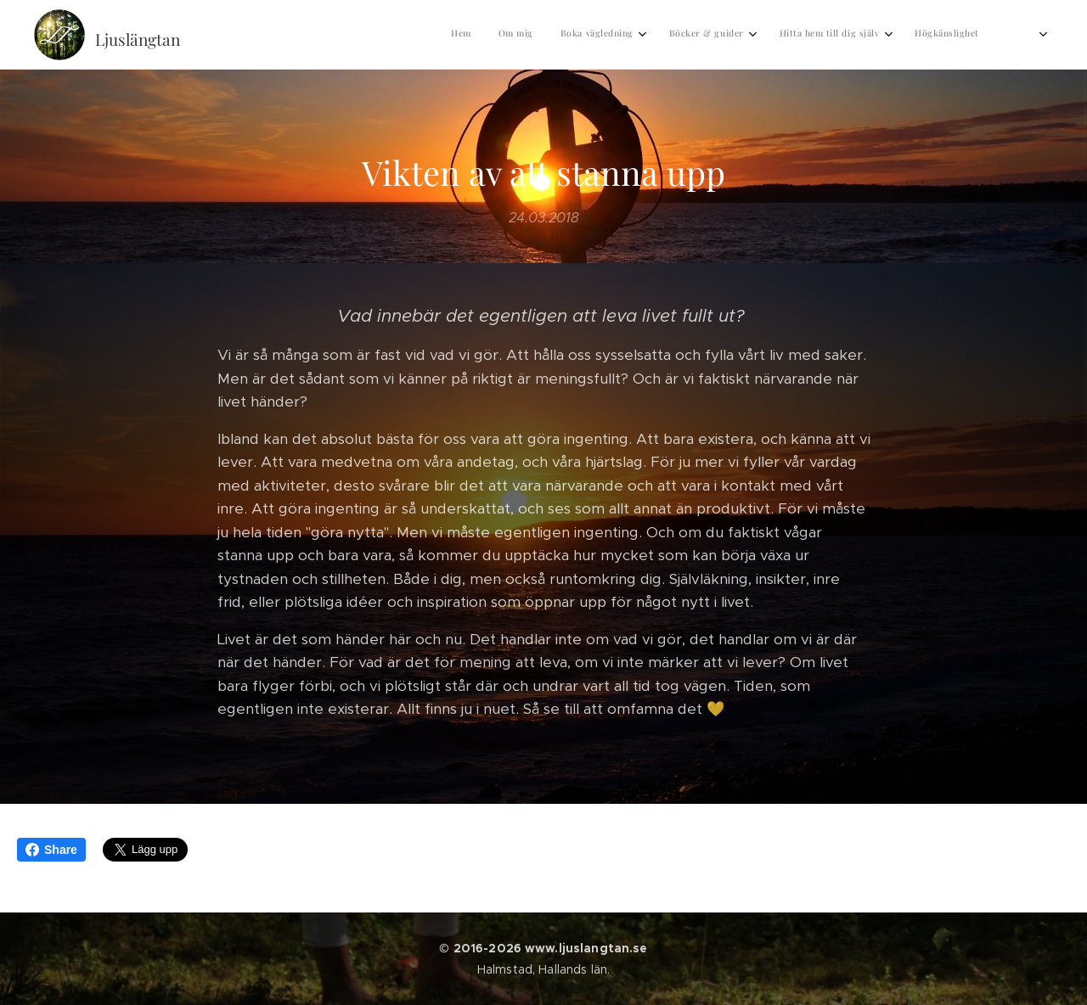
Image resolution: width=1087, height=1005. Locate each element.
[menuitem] (752, 35)
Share (51, 849)
